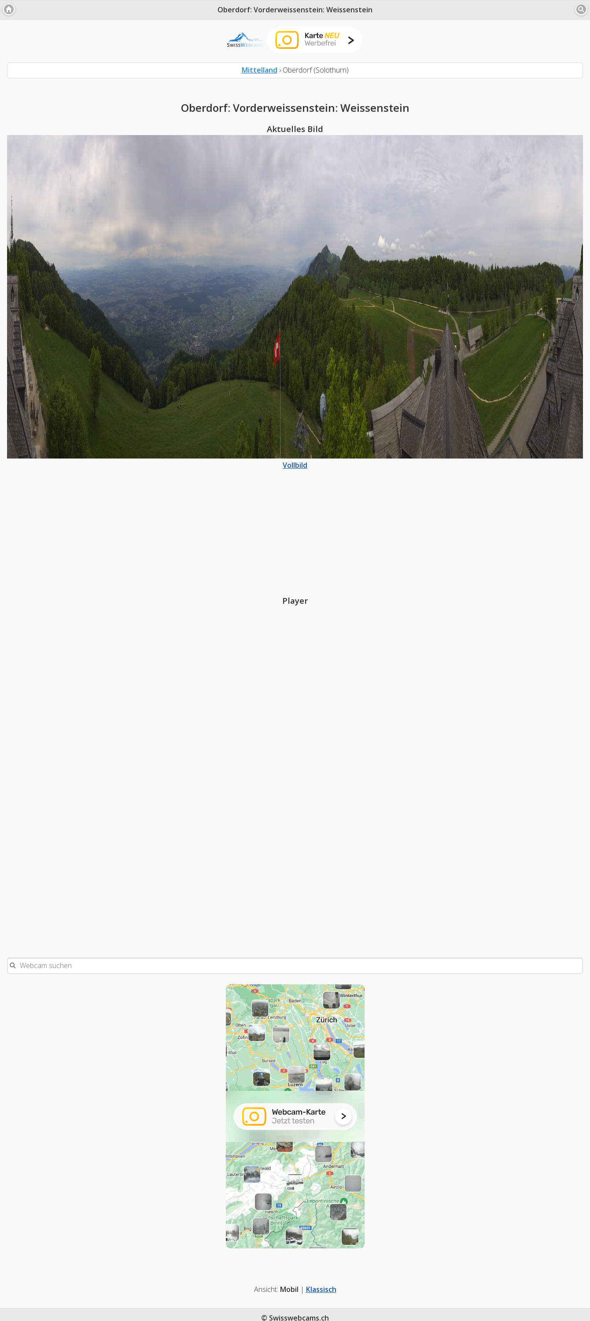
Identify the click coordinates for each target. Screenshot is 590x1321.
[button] (8, 9)
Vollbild (295, 460)
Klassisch (321, 1289)
